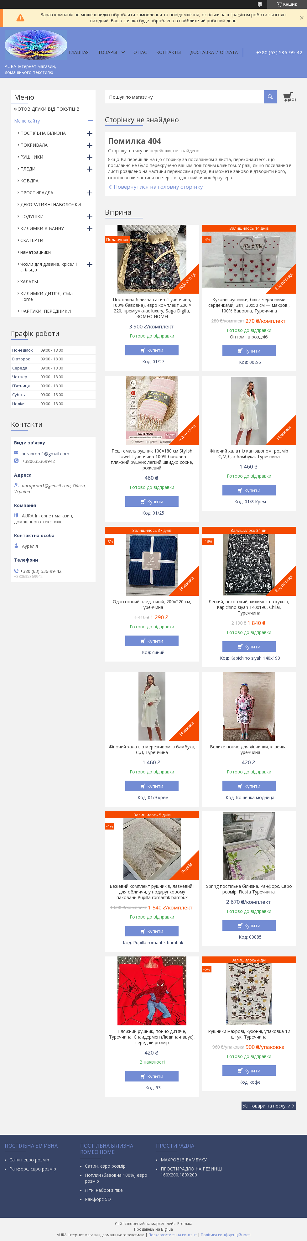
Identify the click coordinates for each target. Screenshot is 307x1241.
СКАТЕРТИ (31, 240)
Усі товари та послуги (266, 1105)
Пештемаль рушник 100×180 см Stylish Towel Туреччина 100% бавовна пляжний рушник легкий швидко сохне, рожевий (152, 459)
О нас (140, 52)
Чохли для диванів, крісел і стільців (48, 267)
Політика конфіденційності (226, 1235)
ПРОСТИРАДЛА (36, 193)
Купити (155, 350)
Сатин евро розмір (29, 1160)
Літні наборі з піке (104, 1190)
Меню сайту (27, 121)
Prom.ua (184, 1223)
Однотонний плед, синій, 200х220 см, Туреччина (152, 604)
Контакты (168, 52)
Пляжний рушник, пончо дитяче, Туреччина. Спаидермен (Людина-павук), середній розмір (152, 1037)
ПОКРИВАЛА (34, 145)
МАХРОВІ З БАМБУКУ (184, 1160)
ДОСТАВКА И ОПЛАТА (214, 52)
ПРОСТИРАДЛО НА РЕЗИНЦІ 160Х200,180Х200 (191, 1172)
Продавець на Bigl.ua (153, 1229)
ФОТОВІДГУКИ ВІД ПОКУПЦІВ (47, 109)
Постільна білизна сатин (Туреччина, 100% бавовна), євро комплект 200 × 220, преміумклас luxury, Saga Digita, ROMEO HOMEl (151, 308)
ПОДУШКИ (32, 216)
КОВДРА (29, 181)
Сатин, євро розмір (105, 1166)
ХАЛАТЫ (29, 282)
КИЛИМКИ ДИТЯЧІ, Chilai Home (47, 296)
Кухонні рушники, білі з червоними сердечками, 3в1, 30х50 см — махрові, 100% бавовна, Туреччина (249, 305)
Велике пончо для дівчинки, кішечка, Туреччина (249, 749)
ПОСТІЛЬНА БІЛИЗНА (43, 133)
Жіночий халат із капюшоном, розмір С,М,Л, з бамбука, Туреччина (249, 453)
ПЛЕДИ (27, 169)
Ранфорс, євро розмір (32, 1169)
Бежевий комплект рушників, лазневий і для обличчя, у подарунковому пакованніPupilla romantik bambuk (152, 891)
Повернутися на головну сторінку (158, 186)
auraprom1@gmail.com (45, 454)
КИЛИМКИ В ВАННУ (42, 228)
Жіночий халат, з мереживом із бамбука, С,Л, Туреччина (152, 749)
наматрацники (35, 252)
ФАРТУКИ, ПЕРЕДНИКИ (45, 311)
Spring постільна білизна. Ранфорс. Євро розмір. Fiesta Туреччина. (249, 889)
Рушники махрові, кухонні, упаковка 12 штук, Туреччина (249, 1034)
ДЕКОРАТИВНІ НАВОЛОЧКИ (50, 204)
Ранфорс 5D (98, 1199)
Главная (79, 52)
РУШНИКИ (31, 157)
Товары (107, 52)
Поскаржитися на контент (172, 1235)
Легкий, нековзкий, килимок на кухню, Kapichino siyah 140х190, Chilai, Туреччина (249, 607)
